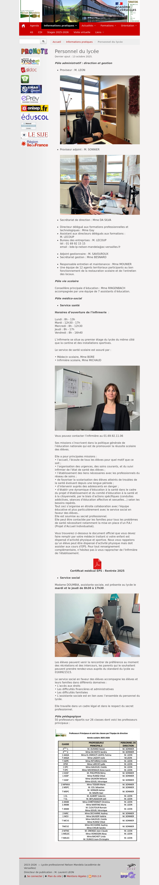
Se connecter (33, 876)
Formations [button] (108, 25)
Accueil (57, 42)
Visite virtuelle (82, 32)
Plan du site (53, 876)
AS (31, 32)
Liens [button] (99, 32)
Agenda (34, 25)
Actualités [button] (89, 25)
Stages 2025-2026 (58, 32)
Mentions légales (75, 876)
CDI (40, 32)
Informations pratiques (79, 42)
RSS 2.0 (95, 876)
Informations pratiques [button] (60, 25)
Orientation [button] (129, 25)
